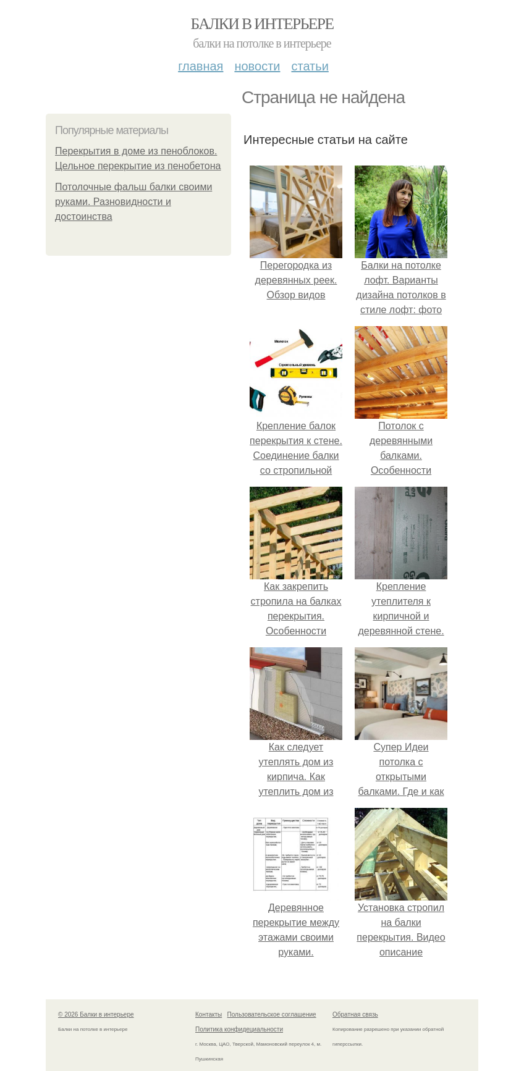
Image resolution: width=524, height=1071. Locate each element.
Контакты (208, 1014)
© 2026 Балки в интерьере (96, 1014)
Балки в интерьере (261, 24)
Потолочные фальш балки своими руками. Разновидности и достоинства (133, 202)
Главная (200, 66)
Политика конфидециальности (239, 1029)
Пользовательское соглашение (271, 1014)
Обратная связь (355, 1014)
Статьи (309, 66)
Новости (257, 66)
